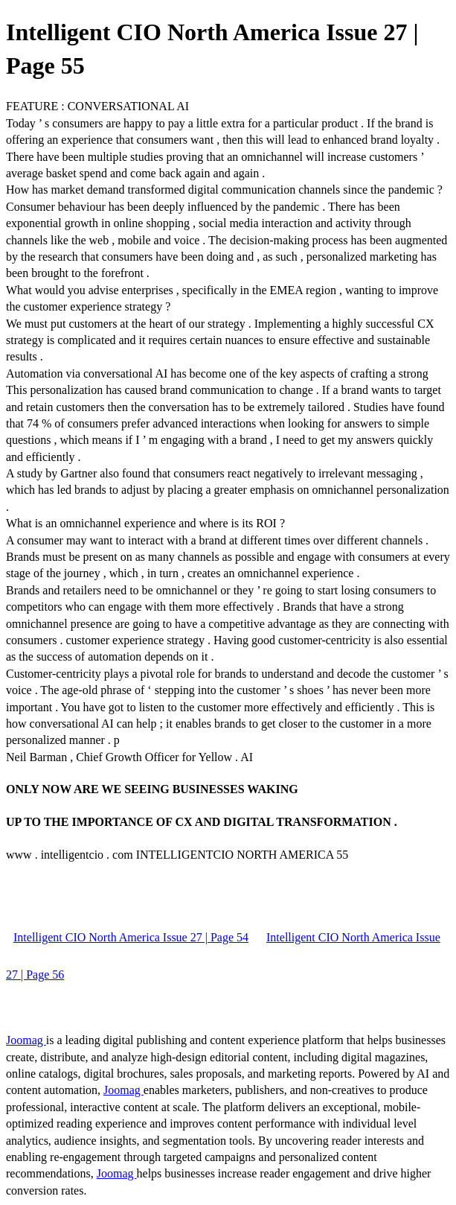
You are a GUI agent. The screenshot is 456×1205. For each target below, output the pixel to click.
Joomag (26, 1040)
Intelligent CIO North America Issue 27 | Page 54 (130, 937)
